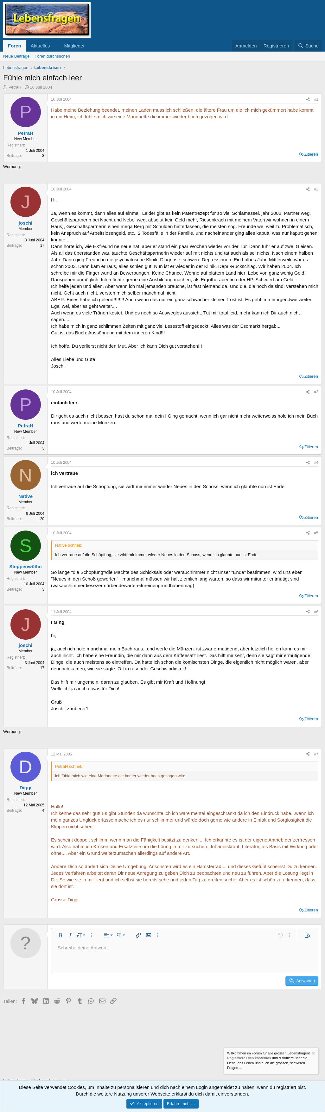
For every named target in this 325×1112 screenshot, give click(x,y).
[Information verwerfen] (312, 1054)
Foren (14, 45)
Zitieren (311, 154)
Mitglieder (74, 45)
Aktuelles (40, 45)
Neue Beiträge (16, 56)
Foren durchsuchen (52, 56)
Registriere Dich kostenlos (249, 1058)
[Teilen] (308, 99)
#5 (316, 533)
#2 (316, 189)
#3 (316, 392)
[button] (54, 46)
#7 (316, 754)
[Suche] (308, 46)
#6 (316, 612)
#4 (316, 462)
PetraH (15, 87)
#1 (316, 99)
